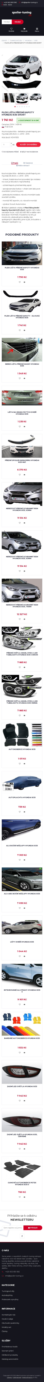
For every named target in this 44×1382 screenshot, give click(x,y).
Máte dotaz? (23, 165)
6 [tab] (26, 106)
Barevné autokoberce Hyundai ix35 (22, 1038)
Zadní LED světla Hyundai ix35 (22, 1086)
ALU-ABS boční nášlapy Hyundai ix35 (22, 894)
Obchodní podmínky (10, 1323)
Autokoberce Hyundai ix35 (22, 749)
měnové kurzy (27, 1377)
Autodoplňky (7, 1295)
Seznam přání (7, 1351)
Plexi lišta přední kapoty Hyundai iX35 (22, 269)
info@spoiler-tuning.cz (28, 2)
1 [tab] (15, 106)
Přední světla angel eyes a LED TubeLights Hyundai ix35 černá (22, 702)
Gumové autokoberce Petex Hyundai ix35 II (22, 1183)
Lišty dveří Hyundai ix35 (22, 942)
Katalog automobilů (10, 1359)
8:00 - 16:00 (7, 5)
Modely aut (6, 1327)
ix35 (35, 40)
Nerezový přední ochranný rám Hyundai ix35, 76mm (22, 606)
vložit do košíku (26, 144)
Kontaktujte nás (8, 1315)
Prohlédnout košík (9, 1347)
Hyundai (28, 40)
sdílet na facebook (29, 152)
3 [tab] (19, 106)
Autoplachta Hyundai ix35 (22, 797)
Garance (28, 163)
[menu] (24, 30)
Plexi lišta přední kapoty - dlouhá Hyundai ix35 (22, 317)
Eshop (4, 40)
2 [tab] (17, 106)
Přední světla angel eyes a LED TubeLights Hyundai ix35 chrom (22, 654)
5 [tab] (24, 106)
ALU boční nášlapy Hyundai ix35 (22, 846)
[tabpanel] (22, 98)
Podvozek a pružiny (10, 1299)
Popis (14, 163)
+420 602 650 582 (9, 2)
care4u (9, 1377)
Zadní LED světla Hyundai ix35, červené (22, 1135)
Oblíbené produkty (10, 1355)
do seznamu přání (10, 152)
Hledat (18, 22)
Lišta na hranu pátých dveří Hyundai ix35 (22, 413)
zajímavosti (17, 1377)
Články (5, 1331)
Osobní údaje (7, 1319)
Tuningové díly (16, 40)
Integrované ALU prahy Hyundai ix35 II (22, 991)
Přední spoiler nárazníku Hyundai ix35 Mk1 (22, 461)
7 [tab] (29, 106)
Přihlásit (33, 1228)
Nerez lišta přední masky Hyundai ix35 (22, 365)
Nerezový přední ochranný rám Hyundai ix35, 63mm (22, 509)
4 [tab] (22, 106)
